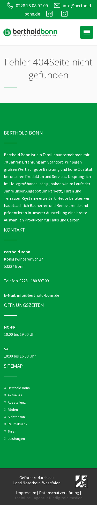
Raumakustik (17, 424)
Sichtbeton (16, 416)
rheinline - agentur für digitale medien (49, 497)
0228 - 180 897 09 (34, 280)
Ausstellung (17, 402)
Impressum (26, 492)
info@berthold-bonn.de (38, 295)
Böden (13, 409)
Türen (12, 431)
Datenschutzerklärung (59, 492)
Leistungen (16, 438)
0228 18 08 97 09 (32, 6)
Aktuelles (15, 395)
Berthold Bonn (19, 387)
